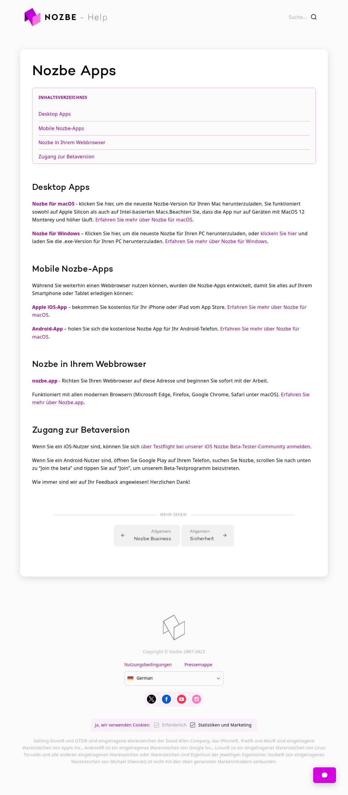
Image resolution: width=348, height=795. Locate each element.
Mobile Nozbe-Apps (61, 128)
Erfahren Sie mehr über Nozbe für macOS (143, 219)
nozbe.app (44, 380)
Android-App (47, 328)
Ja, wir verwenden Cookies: (122, 725)
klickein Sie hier (279, 233)
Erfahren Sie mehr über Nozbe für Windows (216, 241)
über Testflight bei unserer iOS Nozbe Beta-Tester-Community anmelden (225, 446)
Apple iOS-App (49, 307)
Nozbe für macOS (53, 203)
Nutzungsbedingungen (148, 664)
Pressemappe (198, 664)
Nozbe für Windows (56, 233)
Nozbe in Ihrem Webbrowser (71, 142)
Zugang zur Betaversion (66, 156)
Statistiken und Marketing (225, 725)
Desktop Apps (54, 114)
